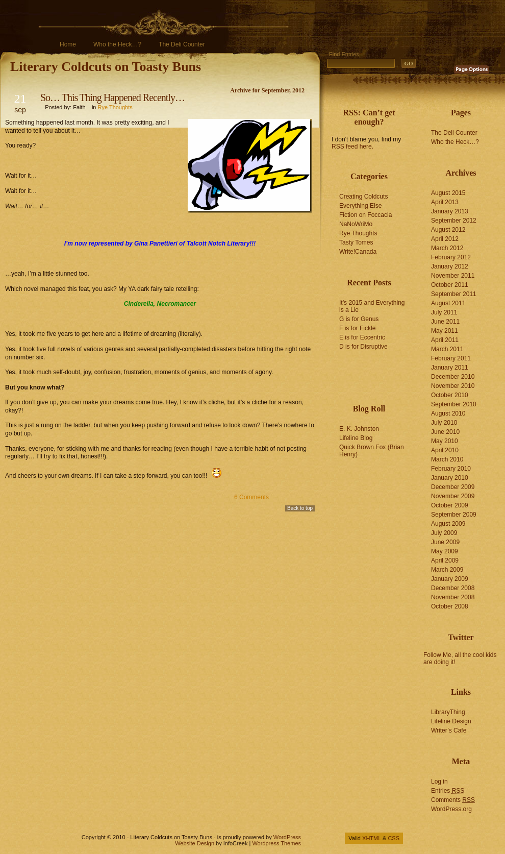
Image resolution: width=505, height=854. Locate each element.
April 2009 (445, 560)
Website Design (194, 843)
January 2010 (449, 477)
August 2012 (448, 229)
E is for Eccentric (362, 337)
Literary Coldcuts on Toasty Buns (105, 66)
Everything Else (360, 205)
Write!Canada (357, 251)
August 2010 (448, 413)
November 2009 (452, 496)
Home (68, 44)
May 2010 (444, 441)
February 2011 (451, 358)
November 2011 (452, 275)
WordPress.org (451, 809)
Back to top (300, 508)
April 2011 (445, 340)
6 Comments (251, 497)
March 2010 (447, 459)
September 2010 (453, 404)
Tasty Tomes (356, 242)
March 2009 (447, 569)
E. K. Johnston (359, 428)
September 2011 (453, 294)
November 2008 (452, 597)
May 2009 (444, 551)
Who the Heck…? (117, 44)
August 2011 (448, 303)
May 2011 (444, 330)
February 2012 (451, 257)
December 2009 (452, 487)
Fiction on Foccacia (365, 214)
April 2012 (445, 238)
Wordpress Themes (276, 843)
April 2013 (445, 202)
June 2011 (445, 321)
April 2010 (445, 450)
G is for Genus (358, 319)
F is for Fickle (357, 328)
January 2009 (449, 578)
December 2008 (452, 588)
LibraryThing (448, 712)
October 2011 (449, 284)
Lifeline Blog (355, 438)
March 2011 (447, 349)
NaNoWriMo (355, 224)
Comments (453, 799)
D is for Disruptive (363, 346)
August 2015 (448, 193)
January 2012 (449, 266)
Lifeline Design (451, 721)
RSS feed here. (352, 146)
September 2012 (453, 220)
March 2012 (447, 248)
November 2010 (452, 385)
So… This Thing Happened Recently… (112, 97)
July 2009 (444, 532)
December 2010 (452, 376)
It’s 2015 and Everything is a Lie (372, 306)
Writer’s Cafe (448, 730)
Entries (447, 790)
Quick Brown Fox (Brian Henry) (371, 451)
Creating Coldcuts (363, 196)
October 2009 (449, 505)
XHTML (371, 838)
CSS (393, 838)
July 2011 (444, 312)
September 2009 (453, 514)
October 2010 (449, 395)
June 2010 (445, 431)
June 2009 (445, 542)
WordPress (287, 837)
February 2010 (451, 468)
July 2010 (444, 422)
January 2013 (449, 211)
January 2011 (449, 367)
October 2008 (449, 606)
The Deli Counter (182, 44)
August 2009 (448, 523)
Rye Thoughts (115, 107)
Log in (439, 781)
